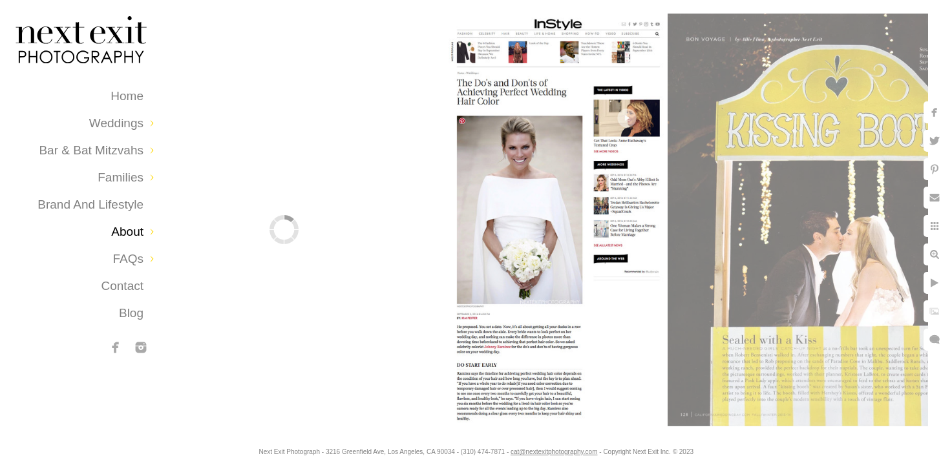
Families (120, 177)
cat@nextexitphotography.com (554, 451)
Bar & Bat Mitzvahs (91, 150)
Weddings (116, 123)
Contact (122, 286)
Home (127, 96)
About (127, 231)
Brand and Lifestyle (90, 204)
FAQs (127, 258)
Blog (131, 313)
